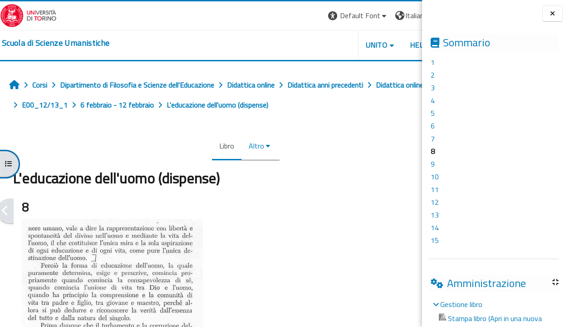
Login (406, 15)
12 (435, 202)
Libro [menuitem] (196, 145)
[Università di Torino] (28, 14)
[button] (297, 16)
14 (435, 227)
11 (435, 189)
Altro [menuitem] (226, 145)
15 (435, 240)
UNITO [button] (316, 45)
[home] (55, 43)
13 (435, 214)
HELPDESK (367, 45)
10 (435, 176)
